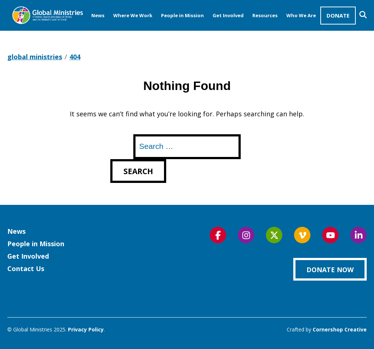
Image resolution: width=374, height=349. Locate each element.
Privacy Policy (86, 329)
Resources (265, 15)
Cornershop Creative (340, 329)
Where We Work (132, 15)
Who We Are (301, 15)
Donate (338, 15)
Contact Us (25, 268)
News (97, 15)
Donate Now (330, 269)
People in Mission (182, 15)
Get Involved (228, 15)
